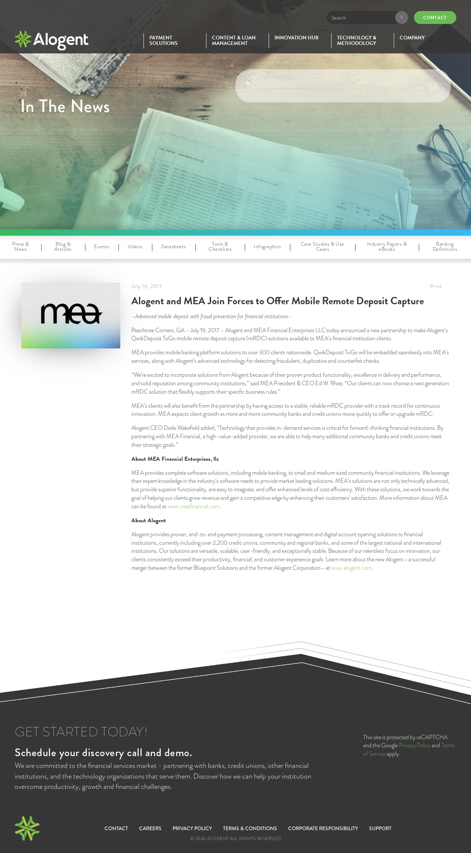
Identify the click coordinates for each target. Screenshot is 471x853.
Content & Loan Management (234, 40)
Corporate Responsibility (323, 828)
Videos (135, 246)
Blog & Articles (63, 246)
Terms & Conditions (250, 828)
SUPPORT (380, 828)
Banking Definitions (445, 246)
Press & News (20, 246)
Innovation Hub (297, 38)
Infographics (267, 246)
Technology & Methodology (356, 40)
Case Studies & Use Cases (322, 246)
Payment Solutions (163, 40)
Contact (435, 17)
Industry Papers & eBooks (387, 246)
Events (101, 246)
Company (412, 38)
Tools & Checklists (220, 246)
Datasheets (173, 246)
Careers (150, 828)
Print (436, 286)
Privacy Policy (415, 745)
